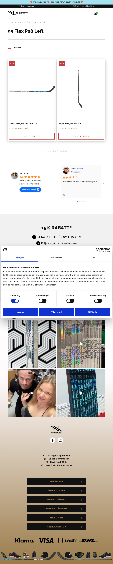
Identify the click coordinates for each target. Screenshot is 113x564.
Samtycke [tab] (19, 257)
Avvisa (20, 312)
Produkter (20, 22)
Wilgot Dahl (76, 169)
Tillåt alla (92, 312)
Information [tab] (56, 257)
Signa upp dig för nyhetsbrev (59, 237)
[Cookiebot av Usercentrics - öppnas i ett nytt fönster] (98, 250)
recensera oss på (30, 189)
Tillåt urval (56, 312)
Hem (10, 22)
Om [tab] (93, 257)
